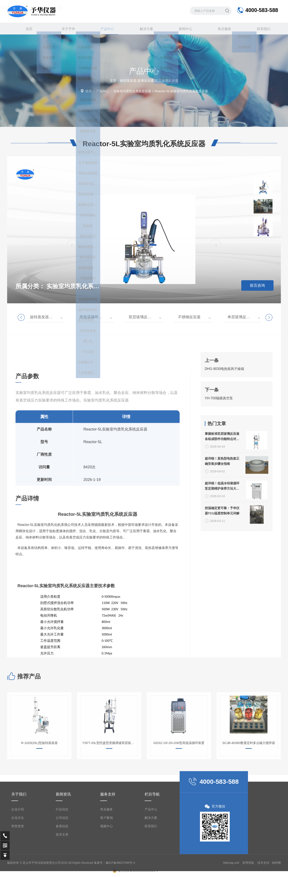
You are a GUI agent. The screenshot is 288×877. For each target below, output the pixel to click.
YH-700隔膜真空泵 (219, 451)
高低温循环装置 (92, 317)
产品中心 (105, 30)
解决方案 (144, 28)
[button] (215, 359)
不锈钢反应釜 (189, 317)
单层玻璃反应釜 (240, 317)
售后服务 (222, 28)
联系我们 (261, 28)
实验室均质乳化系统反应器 (132, 91)
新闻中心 (183, 28)
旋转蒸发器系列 (43, 317)
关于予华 (65, 28)
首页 (27, 28)
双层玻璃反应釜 (142, 317)
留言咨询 (257, 285)
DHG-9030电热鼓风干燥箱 (224, 422)
